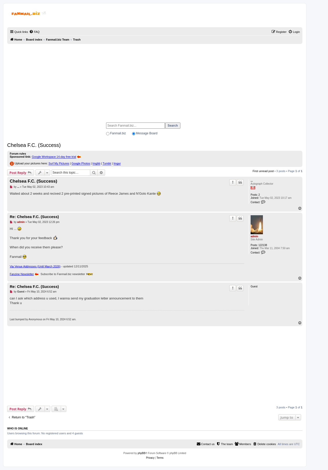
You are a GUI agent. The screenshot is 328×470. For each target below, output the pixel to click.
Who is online (17, 428)
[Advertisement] (154, 81)
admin (254, 236)
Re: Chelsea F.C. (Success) (34, 216)
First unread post (263, 171)
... (252, 180)
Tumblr (106, 163)
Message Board (146, 133)
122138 (263, 245)
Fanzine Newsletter (22, 274)
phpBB (141, 453)
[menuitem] (34, 32)
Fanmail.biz (118, 133)
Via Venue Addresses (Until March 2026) (35, 266)
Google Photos (80, 163)
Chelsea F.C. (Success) (34, 145)
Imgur (117, 163)
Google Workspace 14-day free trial (54, 156)
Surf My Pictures (58, 163)
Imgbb (96, 163)
